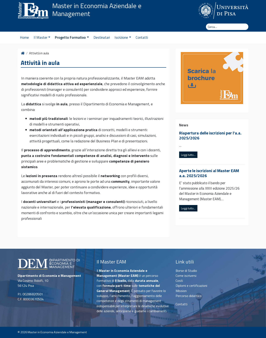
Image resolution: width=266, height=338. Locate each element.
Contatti (142, 37)
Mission (181, 290)
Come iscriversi (186, 275)
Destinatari (102, 37)
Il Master (42, 37)
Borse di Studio (186, 270)
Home (24, 37)
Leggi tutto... (188, 155)
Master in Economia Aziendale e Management (97, 10)
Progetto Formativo (72, 37)
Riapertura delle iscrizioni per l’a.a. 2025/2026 (210, 135)
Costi (179, 280)
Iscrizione (123, 37)
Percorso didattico (189, 295)
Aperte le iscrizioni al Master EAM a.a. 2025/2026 (209, 173)
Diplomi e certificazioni (191, 285)
